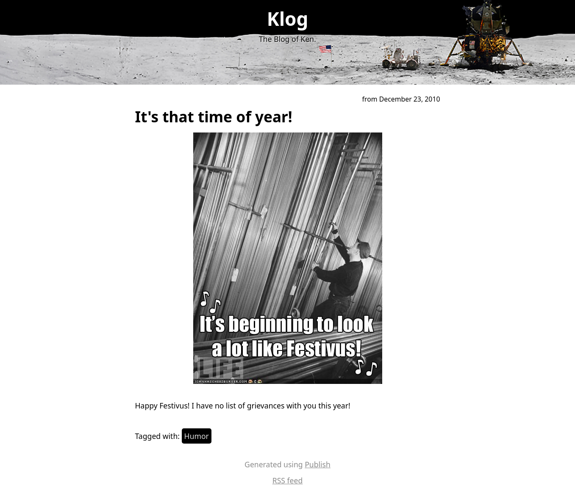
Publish (318, 464)
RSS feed (287, 480)
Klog (287, 18)
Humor (196, 436)
